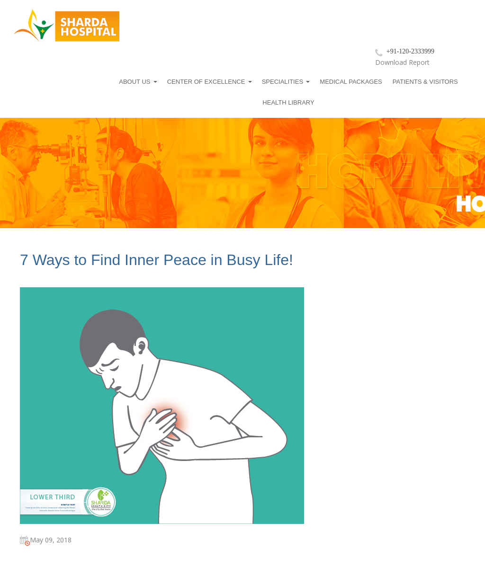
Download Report (402, 62)
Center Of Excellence (206, 81)
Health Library (288, 102)
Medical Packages (351, 81)
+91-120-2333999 (410, 51)
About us (134, 81)
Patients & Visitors (425, 81)
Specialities (282, 81)
